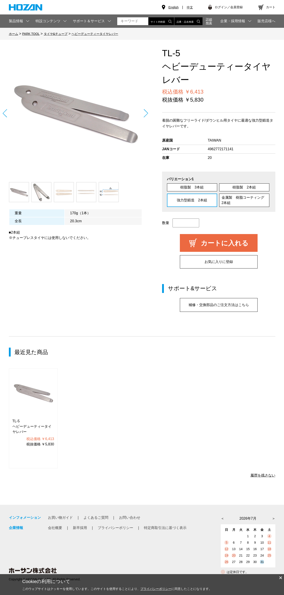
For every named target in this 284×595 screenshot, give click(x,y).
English (173, 7)
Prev (5, 113)
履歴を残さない (262, 475)
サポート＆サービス (89, 21)
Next (146, 113)
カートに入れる (224, 243)
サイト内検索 (161, 21)
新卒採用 (80, 528)
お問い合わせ (129, 517)
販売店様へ (266, 21)
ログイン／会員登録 (229, 7)
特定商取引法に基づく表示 (165, 528)
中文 (190, 7)
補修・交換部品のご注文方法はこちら (219, 305)
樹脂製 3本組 (192, 187)
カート (270, 7)
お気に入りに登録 (219, 262)
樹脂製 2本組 (244, 187)
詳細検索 (209, 21)
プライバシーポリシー (115, 528)
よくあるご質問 (95, 517)
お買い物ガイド (60, 517)
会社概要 (55, 528)
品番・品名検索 (188, 21)
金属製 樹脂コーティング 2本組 (245, 200)
